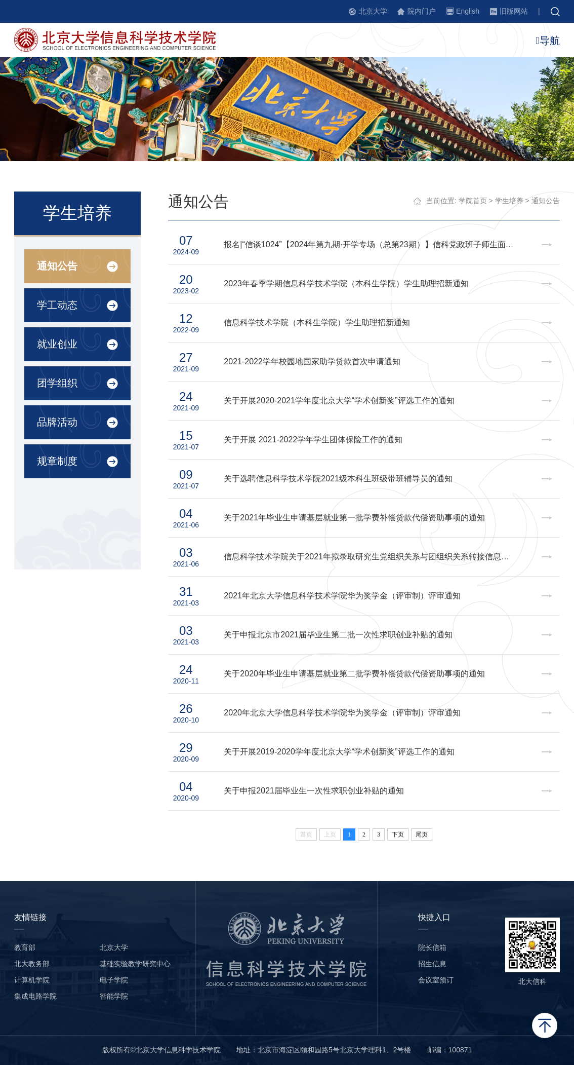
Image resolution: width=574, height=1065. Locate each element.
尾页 (422, 834)
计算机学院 (32, 980)
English (467, 11)
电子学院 (114, 980)
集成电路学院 (35, 996)
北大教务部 (32, 964)
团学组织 (57, 383)
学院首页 (473, 201)
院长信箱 (432, 947)
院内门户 (421, 11)
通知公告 (57, 266)
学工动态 (57, 305)
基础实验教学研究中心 (135, 964)
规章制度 (57, 461)
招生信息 (432, 964)
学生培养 (509, 201)
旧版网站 (514, 11)
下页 (398, 834)
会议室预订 (436, 980)
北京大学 (373, 11)
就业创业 (57, 344)
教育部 (24, 947)
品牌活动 (57, 422)
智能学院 (114, 996)
